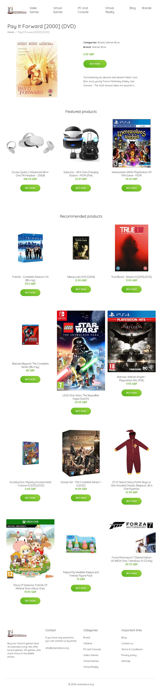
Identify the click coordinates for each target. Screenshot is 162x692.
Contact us (127, 645)
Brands (146, 9)
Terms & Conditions (132, 651)
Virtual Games (57, 11)
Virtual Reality (109, 11)
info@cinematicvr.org (57, 650)
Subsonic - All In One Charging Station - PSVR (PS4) (81, 176)
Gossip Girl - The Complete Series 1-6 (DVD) (81, 486)
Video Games (34, 11)
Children (87, 645)
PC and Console (83, 11)
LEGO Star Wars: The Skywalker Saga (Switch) (81, 399)
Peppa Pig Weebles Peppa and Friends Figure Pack (81, 576)
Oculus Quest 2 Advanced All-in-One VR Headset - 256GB (30, 176)
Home (10, 34)
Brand (101, 44)
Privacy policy (129, 657)
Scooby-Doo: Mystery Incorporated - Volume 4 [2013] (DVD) (30, 486)
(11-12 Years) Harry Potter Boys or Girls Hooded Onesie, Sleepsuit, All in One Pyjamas (131, 488)
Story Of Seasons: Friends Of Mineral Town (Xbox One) (30, 589)
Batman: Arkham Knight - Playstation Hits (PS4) (131, 381)
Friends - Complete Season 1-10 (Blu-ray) (30, 280)
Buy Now (95, 66)
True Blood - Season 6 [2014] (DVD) (131, 279)
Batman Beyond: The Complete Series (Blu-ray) (30, 367)
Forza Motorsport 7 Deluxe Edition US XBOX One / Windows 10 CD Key (131, 561)
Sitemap (125, 663)
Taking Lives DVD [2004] (81, 279)
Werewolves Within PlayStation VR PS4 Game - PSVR (131, 176)
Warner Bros (113, 44)
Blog (133, 9)
